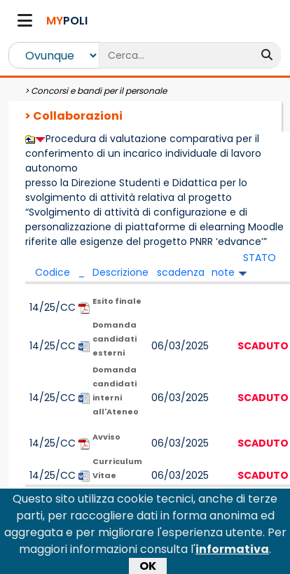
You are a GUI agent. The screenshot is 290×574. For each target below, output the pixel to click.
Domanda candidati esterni (114, 338)
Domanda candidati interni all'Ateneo (115, 390)
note (223, 272)
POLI (67, 21)
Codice (52, 272)
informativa (232, 553)
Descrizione (120, 272)
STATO (259, 258)
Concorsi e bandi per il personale (99, 91)
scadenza (181, 272)
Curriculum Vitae (117, 468)
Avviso (106, 436)
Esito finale (116, 301)
